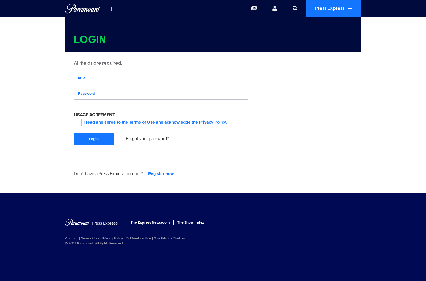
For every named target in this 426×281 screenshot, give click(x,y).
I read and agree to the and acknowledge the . (150, 122)
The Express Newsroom (150, 223)
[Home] (91, 223)
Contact (71, 238)
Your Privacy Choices (169, 238)
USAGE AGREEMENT (94, 115)
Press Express (333, 8)
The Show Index (190, 223)
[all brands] (112, 8)
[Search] (295, 8)
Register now (161, 173)
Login (94, 139)
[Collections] (254, 8)
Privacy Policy (212, 122)
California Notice (138, 238)
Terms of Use (142, 122)
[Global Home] (82, 9)
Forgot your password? (147, 138)
